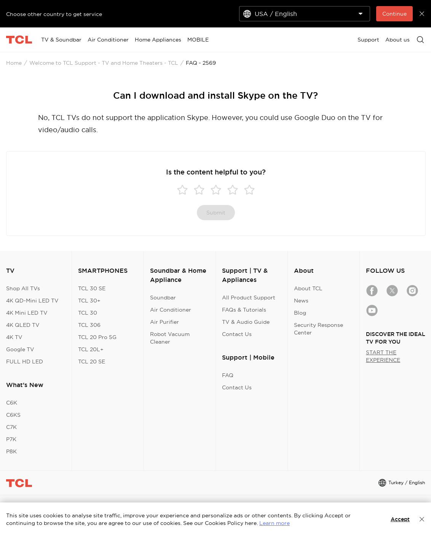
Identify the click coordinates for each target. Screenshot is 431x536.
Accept (400, 519)
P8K (11, 451)
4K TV (14, 337)
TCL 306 (89, 325)
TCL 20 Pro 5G (97, 337)
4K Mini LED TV (27, 312)
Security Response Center (318, 329)
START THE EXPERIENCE (383, 356)
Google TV (20, 349)
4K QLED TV (23, 325)
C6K (11, 402)
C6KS (13, 414)
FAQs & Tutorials (244, 309)
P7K (11, 439)
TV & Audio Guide (246, 321)
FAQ (227, 375)
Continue (394, 13)
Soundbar (163, 297)
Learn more (274, 523)
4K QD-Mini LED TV (32, 300)
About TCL (308, 288)
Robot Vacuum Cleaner (170, 338)
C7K (11, 427)
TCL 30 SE (91, 288)
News (301, 300)
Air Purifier (164, 321)
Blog (300, 312)
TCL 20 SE (91, 361)
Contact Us (237, 334)
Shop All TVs (23, 288)
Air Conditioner (170, 309)
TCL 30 (87, 312)
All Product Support (248, 297)
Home (14, 62)
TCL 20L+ (91, 349)
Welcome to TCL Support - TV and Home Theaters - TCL (103, 62)
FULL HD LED (24, 361)
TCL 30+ (89, 300)
